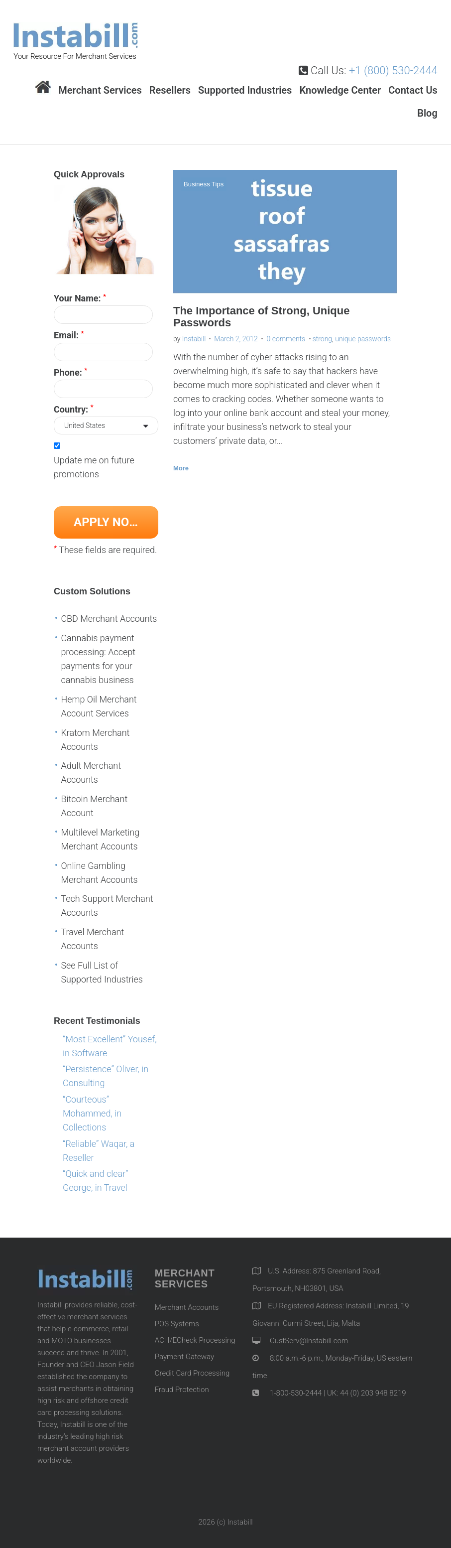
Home (43, 88)
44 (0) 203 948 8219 (373, 1393)
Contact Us (413, 90)
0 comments (286, 339)
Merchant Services (100, 90)
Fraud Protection (182, 1389)
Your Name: (80, 298)
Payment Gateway (184, 1356)
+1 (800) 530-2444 (393, 70)
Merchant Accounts (187, 1307)
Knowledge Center (340, 90)
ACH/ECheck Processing (195, 1340)
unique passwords (363, 339)
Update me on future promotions (94, 467)
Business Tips (204, 184)
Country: (74, 409)
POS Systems (177, 1323)
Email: (69, 335)
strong (322, 339)
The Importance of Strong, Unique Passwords (261, 316)
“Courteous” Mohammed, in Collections (92, 1113)
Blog (427, 113)
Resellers (170, 90)
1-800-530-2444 (295, 1393)
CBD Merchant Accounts (109, 618)
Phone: (70, 372)
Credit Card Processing (192, 1373)
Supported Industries (245, 90)
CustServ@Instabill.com (309, 1340)
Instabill (194, 339)
